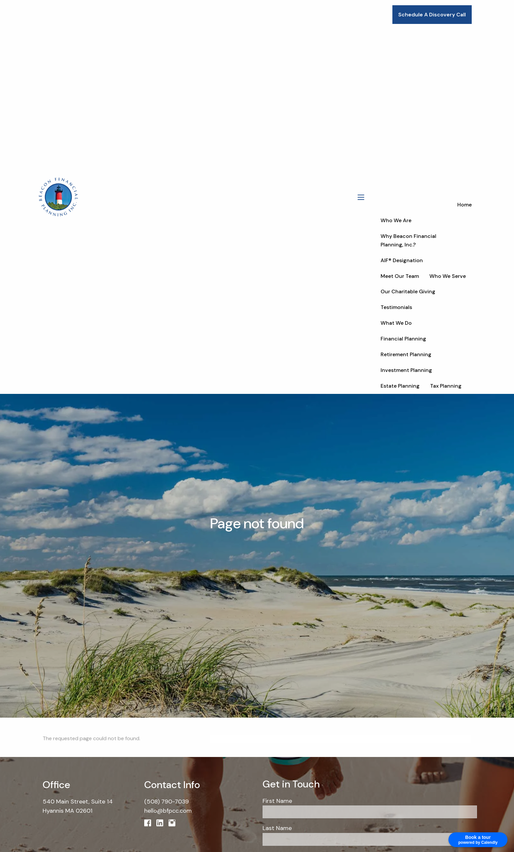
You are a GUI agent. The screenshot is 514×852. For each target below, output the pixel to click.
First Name (277, 801)
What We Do (396, 323)
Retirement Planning (406, 354)
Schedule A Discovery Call (432, 14)
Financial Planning (403, 338)
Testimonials (396, 307)
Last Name (277, 828)
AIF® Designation (402, 260)
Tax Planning (446, 385)
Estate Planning (400, 385)
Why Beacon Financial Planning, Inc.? (408, 240)
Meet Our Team (400, 276)
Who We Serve (447, 276)
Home (464, 204)
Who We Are (396, 220)
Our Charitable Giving (408, 291)
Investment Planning (406, 370)
